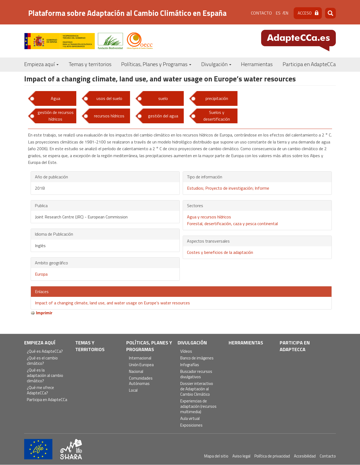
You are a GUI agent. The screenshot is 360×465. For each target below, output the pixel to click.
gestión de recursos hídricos (56, 115)
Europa (41, 274)
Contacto (261, 13)
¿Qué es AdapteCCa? (45, 351)
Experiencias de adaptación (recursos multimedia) (198, 406)
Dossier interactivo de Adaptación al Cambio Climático (196, 389)
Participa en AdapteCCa (309, 64)
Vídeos (186, 351)
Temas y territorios (90, 64)
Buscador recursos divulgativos (196, 374)
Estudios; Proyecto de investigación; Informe (228, 188)
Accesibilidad (305, 456)
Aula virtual (190, 418)
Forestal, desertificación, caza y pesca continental (232, 223)
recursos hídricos (109, 116)
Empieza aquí (41, 64)
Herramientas (257, 64)
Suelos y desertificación (216, 115)
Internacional (140, 358)
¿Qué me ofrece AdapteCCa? (40, 390)
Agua (55, 98)
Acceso (305, 13)
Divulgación (216, 64)
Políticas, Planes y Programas (156, 64)
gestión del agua (163, 116)
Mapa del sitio (216, 456)
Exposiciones (191, 425)
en (286, 13)
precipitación (217, 98)
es (278, 13)
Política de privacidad (272, 456)
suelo (163, 98)
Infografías (189, 365)
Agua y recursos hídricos (209, 217)
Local (133, 390)
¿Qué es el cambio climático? (42, 360)
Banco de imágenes (197, 358)
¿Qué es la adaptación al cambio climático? (45, 375)
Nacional (136, 371)
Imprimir (44, 312)
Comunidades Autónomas (141, 381)
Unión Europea (141, 365)
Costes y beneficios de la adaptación (220, 252)
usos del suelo (109, 98)
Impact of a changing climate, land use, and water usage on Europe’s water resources (112, 303)
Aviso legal (241, 456)
